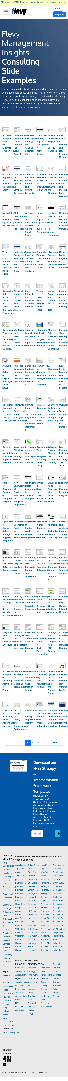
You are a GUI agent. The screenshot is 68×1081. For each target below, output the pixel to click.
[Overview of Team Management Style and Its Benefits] (62, 399)
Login (58, 8)
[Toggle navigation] (6, 12)
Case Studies (33, 978)
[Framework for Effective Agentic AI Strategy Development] (17, 168)
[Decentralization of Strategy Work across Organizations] (28, 516)
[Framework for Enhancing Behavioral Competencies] (5, 552)
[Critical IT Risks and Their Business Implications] (39, 477)
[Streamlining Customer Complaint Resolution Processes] (28, 591)
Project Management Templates (45, 936)
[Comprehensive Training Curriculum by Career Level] (39, 246)
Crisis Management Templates (20, 932)
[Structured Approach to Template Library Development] (5, 399)
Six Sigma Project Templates (59, 897)
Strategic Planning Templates (59, 908)
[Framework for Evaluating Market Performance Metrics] (5, 704)
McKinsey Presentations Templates (45, 890)
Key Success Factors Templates (33, 946)
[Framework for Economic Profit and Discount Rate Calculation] (62, 168)
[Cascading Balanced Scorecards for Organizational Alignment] (39, 168)
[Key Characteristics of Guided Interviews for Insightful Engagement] (17, 477)
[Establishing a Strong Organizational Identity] (28, 704)
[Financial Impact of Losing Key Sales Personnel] (17, 285)
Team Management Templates (59, 936)
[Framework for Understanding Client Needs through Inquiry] (28, 665)
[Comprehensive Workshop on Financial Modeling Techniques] (17, 665)
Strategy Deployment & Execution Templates (59, 915)
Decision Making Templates (33, 876)
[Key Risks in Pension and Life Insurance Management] (62, 129)
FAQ (4, 1022)
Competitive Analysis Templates (20, 911)
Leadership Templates (33, 950)
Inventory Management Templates (33, 939)
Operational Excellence (8, 894)
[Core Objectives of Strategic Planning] (51, 360)
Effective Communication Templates (33, 886)
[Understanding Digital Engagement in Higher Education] (62, 246)
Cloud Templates (20, 904)
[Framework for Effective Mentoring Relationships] (39, 552)
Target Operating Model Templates (59, 932)
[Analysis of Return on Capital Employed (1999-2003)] (5, 360)
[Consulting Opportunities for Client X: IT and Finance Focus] (51, 665)
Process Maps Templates (45, 929)
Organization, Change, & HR (21, 999)
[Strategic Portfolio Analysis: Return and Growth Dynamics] (28, 168)
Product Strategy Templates (45, 932)
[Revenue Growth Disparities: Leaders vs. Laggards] (17, 552)
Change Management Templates (20, 900)
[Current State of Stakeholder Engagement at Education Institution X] (28, 399)
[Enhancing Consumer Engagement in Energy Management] (51, 129)
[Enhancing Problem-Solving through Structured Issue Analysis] (28, 246)
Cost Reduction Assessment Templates (20, 929)
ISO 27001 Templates (33, 922)
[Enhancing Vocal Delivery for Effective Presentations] (62, 324)
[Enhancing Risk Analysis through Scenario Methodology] (62, 516)
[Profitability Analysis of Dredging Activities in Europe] (5, 665)
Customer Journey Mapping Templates (20, 939)
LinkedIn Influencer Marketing (7, 1014)
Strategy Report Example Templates (59, 922)
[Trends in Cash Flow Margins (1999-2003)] (39, 285)
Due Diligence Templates (33, 883)
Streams (6, 947)
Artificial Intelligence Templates (20, 876)
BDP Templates (20, 879)
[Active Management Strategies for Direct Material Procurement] (5, 591)
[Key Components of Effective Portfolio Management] (51, 591)
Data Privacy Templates (33, 872)
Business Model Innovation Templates (20, 886)
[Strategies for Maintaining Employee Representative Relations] (5, 441)
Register (59, 14)
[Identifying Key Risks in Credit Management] (17, 324)
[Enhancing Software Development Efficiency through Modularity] (51, 399)
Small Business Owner (57, 975)
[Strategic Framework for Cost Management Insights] (39, 665)
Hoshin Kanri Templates (33, 915)
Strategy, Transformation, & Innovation (22, 971)
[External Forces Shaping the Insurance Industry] (51, 441)
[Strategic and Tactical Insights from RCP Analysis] (51, 627)
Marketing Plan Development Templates (45, 883)
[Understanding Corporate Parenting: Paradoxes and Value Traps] (17, 246)
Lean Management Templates (45, 865)
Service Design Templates (59, 893)
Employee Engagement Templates (33, 890)
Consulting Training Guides (32, 996)
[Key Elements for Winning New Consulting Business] (62, 665)
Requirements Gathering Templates (45, 950)
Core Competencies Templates (20, 918)
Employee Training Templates (33, 893)
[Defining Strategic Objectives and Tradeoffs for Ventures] (17, 591)
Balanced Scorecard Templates (20, 883)
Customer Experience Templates (20, 936)
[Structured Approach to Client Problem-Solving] (62, 285)
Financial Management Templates (33, 897)
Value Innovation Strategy (57, 992)
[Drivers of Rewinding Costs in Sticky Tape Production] (39, 627)
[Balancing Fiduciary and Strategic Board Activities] (17, 441)
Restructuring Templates (59, 869)
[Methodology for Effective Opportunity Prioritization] (5, 207)
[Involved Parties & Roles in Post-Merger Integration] (51, 207)
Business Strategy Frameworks (33, 971)
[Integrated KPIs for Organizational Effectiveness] (5, 627)
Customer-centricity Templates (20, 950)
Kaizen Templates (33, 943)
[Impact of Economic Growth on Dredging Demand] (5, 477)
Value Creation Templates (59, 946)
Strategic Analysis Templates (59, 904)
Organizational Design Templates (45, 900)
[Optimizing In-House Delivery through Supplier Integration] (5, 516)
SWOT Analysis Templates (59, 883)
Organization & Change (8, 905)
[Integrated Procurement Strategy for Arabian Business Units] (28, 129)
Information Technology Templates (33, 932)
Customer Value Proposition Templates (20, 946)
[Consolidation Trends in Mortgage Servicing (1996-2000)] (39, 441)
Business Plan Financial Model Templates (20, 893)
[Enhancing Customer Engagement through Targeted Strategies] (62, 552)
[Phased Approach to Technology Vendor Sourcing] (51, 516)
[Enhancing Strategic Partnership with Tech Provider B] (28, 360)
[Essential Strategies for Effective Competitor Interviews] (17, 627)
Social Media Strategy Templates (59, 900)
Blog (13, 1025)
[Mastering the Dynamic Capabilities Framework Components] (62, 207)
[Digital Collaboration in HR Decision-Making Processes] (17, 207)
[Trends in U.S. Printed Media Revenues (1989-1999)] (5, 246)
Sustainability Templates (59, 929)
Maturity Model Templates (45, 886)
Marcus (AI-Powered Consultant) (8, 997)
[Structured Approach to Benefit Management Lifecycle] (5, 168)
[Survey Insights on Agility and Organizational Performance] (17, 704)
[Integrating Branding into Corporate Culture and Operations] (28, 552)
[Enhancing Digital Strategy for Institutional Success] (39, 516)
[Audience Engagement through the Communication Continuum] (17, 360)
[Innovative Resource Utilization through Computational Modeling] (51, 704)
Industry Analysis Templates (33, 929)
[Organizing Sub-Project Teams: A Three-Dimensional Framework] (5, 285)
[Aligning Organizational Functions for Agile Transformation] (28, 324)
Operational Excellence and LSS (20, 989)
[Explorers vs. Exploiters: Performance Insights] (62, 477)
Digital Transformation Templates (33, 879)
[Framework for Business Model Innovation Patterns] (62, 704)
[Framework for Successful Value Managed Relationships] (17, 399)
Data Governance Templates (33, 869)
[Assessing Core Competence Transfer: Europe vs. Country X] (51, 552)
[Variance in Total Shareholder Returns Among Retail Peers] (28, 207)
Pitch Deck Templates (45, 908)
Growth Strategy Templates (33, 908)
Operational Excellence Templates (45, 897)
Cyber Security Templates (33, 865)
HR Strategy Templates (33, 911)
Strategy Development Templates (59, 918)
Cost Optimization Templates (20, 925)
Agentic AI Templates (20, 865)
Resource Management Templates (59, 865)
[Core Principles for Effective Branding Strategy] (28, 285)
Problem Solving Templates (45, 922)
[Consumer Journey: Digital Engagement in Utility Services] (39, 129)
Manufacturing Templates (45, 876)
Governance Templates (33, 904)
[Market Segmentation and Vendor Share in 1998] (51, 285)
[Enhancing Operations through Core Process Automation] (39, 704)
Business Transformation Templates (20, 897)
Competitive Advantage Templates (20, 908)
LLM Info (44, 993)
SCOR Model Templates (59, 879)
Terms (10, 1022)
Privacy (6, 1025)
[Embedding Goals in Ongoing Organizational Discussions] (39, 591)
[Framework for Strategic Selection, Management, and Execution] (39, 360)
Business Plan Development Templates (20, 890)
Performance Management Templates (45, 904)
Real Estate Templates (45, 946)
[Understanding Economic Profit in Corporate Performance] (17, 516)
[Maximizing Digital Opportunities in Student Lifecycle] (28, 477)
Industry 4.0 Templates (33, 925)
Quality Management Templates (45, 943)
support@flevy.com (11, 1032)
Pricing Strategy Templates (45, 918)
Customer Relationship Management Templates (20, 943)
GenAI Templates (33, 900)
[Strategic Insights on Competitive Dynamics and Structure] (51, 168)
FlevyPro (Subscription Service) (8, 940)
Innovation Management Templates (33, 936)
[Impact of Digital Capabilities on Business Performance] (39, 207)
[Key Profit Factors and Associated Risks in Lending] (62, 360)
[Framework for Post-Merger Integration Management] (62, 591)
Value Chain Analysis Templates (59, 943)
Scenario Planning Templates (59, 890)
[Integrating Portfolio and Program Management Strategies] (39, 324)
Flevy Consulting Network (7, 954)
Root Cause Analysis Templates (59, 876)
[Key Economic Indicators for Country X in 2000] (62, 441)
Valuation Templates (59, 939)
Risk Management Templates (59, 872)
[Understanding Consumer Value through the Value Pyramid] (17, 129)
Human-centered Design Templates (33, 918)
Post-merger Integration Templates (45, 911)
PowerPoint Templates (7, 929)
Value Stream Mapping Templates (59, 950)
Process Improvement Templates (45, 925)
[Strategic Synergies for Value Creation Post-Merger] (39, 399)
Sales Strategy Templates (59, 886)
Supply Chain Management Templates (59, 925)
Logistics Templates (45, 869)
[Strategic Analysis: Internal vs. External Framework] (5, 129)
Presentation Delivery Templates (45, 915)
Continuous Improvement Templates (20, 915)
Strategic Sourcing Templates (59, 911)
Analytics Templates (20, 872)
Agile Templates (20, 869)
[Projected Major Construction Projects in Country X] (28, 627)
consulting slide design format (29, 96)
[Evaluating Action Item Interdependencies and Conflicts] (28, 441)
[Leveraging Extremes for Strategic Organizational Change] (51, 246)
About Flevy (8, 983)
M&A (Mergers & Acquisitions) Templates (45, 872)
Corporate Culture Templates (20, 922)
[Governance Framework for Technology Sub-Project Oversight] (5, 324)
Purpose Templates (45, 939)
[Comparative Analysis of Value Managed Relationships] (62, 627)
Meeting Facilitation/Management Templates (45, 893)
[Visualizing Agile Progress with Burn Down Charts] (51, 477)
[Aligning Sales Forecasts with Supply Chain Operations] (51, 324)
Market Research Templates (45, 879)
